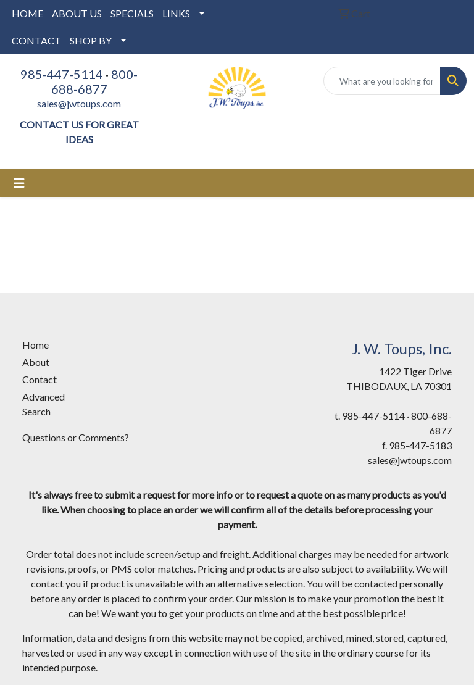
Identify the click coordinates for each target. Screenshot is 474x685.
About (35, 362)
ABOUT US (77, 13)
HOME (27, 13)
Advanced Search (43, 404)
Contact (39, 379)
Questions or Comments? (75, 437)
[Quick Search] (382, 81)
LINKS (176, 13)
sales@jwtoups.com (79, 103)
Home (35, 345)
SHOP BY (91, 40)
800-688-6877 (94, 81)
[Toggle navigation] (19, 183)
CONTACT (36, 40)
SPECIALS (132, 13)
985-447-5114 (61, 74)
